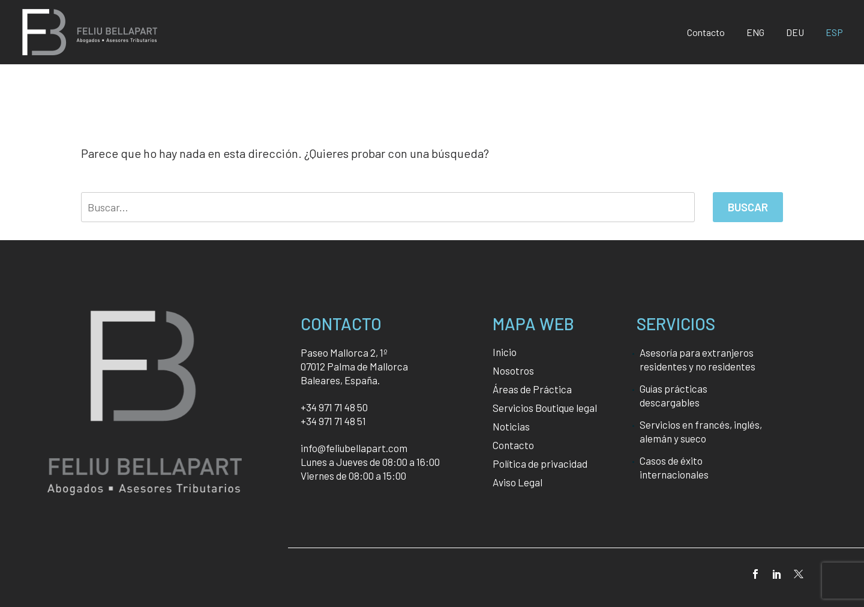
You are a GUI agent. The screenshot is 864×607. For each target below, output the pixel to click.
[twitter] (798, 574)
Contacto (706, 32)
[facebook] (755, 574)
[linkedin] (777, 574)
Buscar (748, 207)
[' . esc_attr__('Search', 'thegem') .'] (388, 207)
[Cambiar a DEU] (795, 32)
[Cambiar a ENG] (755, 32)
